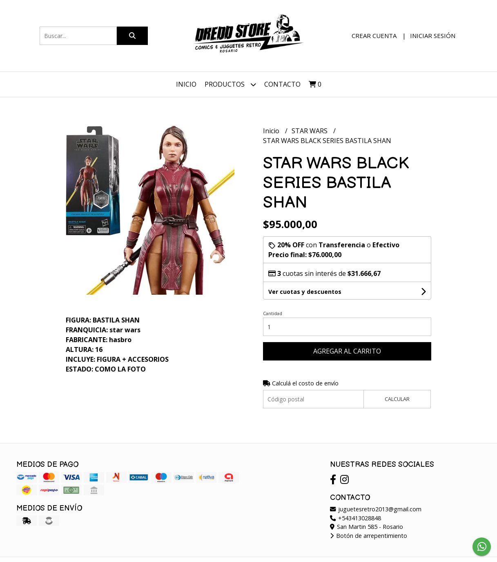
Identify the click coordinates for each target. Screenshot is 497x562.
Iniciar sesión (432, 35)
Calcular (397, 399)
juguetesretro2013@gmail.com (375, 509)
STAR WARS (310, 130)
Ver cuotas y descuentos (304, 292)
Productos (230, 84)
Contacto (282, 84)
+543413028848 (355, 518)
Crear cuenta (374, 35)
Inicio (186, 84)
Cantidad (272, 313)
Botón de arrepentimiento (368, 536)
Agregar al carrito (347, 351)
